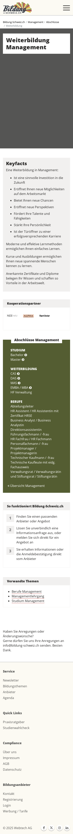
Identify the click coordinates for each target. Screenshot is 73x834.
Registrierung (13, 799)
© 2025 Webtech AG (17, 828)
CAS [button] (15, 373)
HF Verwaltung (21, 392)
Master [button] (17, 359)
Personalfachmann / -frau (29, 444)
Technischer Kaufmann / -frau (32, 458)
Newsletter (11, 680)
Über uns (10, 752)
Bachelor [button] (19, 355)
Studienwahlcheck (16, 728)
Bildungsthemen (15, 686)
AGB (6, 764)
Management (35, 22)
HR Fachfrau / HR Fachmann (31, 439)
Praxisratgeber (14, 722)
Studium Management (28, 601)
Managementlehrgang (28, 596)
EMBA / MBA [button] (21, 387)
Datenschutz (12, 769)
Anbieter (9, 692)
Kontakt (8, 794)
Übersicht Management (26, 486)
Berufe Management (27, 591)
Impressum (11, 758)
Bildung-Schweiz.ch (14, 22)
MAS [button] (15, 383)
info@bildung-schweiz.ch (21, 645)
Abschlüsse (52, 22)
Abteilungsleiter (22, 406)
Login (7, 805)
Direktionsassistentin (26, 430)
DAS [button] (15, 378)
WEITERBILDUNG (24, 369)
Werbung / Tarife (15, 811)
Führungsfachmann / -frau (30, 434)
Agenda (8, 698)
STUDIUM (18, 350)
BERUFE (16, 401)
